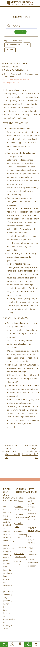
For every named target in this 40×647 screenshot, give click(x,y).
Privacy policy (18, 563)
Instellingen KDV (11, 77)
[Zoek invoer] (23, 26)
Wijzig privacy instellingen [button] (32, 540)
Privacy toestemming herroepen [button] (32, 563)
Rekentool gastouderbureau (19, 507)
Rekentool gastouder (19, 499)
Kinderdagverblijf (32, 74)
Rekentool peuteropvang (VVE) (19, 535)
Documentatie (16, 74)
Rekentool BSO (19, 524)
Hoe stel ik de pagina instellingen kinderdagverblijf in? (11, 451)
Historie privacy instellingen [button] (32, 551)
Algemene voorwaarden (19, 554)
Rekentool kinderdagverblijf (19, 516)
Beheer (5, 74)
